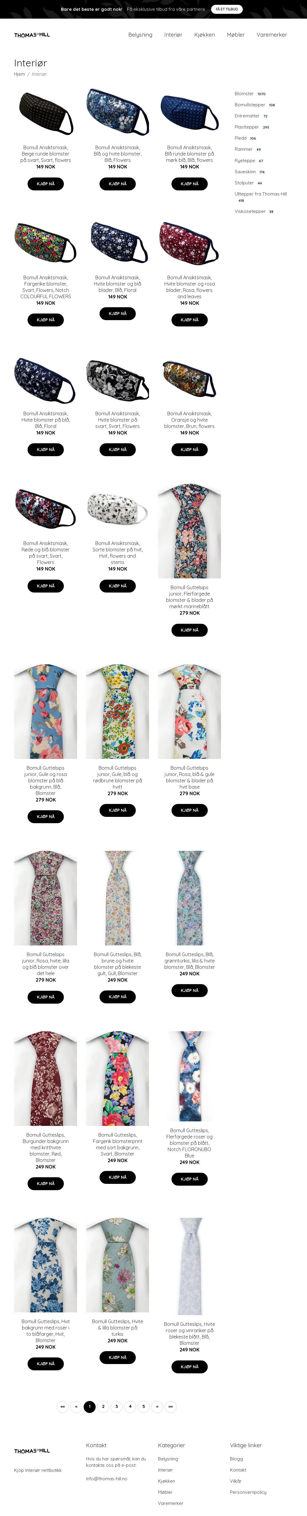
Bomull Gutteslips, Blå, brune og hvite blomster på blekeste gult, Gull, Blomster (118, 967)
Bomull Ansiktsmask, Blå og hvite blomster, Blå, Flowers (118, 157)
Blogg (236, 1462)
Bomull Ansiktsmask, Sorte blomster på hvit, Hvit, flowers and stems (118, 556)
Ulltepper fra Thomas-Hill (261, 201)
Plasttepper (252, 131)
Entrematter (252, 120)
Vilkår (236, 1484)
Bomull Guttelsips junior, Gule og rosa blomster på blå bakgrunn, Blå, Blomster (45, 784)
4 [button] (130, 1410)
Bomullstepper (255, 108)
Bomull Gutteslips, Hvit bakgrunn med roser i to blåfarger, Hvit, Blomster (46, 1334)
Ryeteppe (249, 164)
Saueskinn (250, 175)
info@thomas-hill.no (106, 1482)
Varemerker (272, 36)
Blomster (251, 97)
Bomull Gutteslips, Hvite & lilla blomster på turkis (117, 1331)
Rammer (248, 153)
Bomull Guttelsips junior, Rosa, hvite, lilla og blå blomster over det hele (45, 967)
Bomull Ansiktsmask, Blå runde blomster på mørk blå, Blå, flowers (189, 157)
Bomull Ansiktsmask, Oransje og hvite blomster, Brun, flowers (189, 423)
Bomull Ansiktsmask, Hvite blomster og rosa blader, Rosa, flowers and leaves (189, 290)
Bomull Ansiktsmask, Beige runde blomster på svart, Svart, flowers (45, 157)
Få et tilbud (227, 9)
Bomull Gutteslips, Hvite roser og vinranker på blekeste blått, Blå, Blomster (189, 1337)
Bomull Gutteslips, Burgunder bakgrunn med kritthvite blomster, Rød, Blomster (46, 1150)
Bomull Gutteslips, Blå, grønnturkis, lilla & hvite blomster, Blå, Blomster (189, 964)
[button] (157, 1411)
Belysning (140, 36)
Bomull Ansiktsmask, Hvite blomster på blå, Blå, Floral (46, 423)
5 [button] (143, 1410)
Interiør (173, 36)
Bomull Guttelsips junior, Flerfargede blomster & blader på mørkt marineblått (189, 600)
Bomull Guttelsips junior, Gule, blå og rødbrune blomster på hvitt (117, 781)
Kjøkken (204, 36)
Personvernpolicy (248, 1496)
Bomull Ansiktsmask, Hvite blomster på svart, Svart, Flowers (117, 423)
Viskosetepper (255, 215)
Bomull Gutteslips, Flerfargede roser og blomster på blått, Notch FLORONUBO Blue (189, 1146)
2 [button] (103, 1410)
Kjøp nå (46, 187)
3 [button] (116, 1410)
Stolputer (249, 186)
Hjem (19, 77)
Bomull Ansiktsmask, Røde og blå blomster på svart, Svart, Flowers (46, 556)
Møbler (236, 36)
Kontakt (238, 1473)
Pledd (246, 142)
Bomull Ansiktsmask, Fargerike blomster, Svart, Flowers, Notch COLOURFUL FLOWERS (45, 290)
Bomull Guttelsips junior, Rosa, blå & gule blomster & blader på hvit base (189, 781)
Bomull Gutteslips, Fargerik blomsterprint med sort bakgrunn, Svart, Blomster (117, 1147)
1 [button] (90, 1410)
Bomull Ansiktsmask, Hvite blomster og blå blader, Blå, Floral (117, 287)
